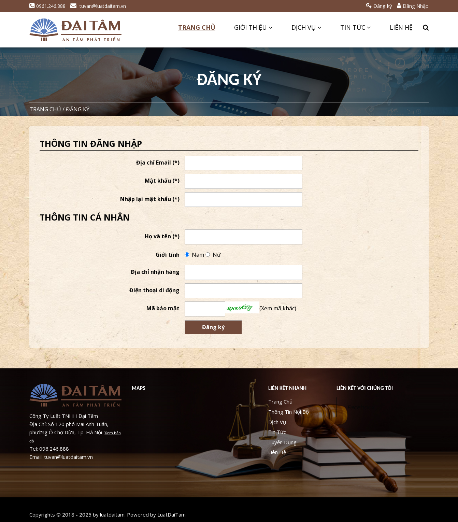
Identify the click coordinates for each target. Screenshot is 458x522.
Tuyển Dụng (282, 442)
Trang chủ (45, 109)
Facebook (360, 407)
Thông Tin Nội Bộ (288, 411)
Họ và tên (162, 236)
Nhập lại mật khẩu (150, 199)
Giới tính (168, 254)
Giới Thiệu (253, 27)
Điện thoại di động (154, 290)
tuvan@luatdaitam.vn (98, 6)
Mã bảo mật (163, 308)
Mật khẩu (162, 180)
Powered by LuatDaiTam (156, 514)
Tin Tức (355, 27)
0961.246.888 (47, 6)
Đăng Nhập (413, 5)
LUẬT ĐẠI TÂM (75, 29)
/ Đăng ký (75, 109)
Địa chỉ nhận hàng (155, 272)
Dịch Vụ (306, 27)
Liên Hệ (401, 27)
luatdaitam (112, 514)
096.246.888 (54, 448)
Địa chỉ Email (158, 162)
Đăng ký (379, 5)
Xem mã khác (278, 308)
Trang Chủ (196, 27)
